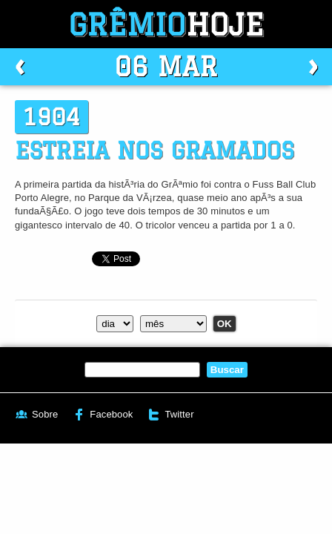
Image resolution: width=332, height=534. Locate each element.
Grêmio (166, 24)
